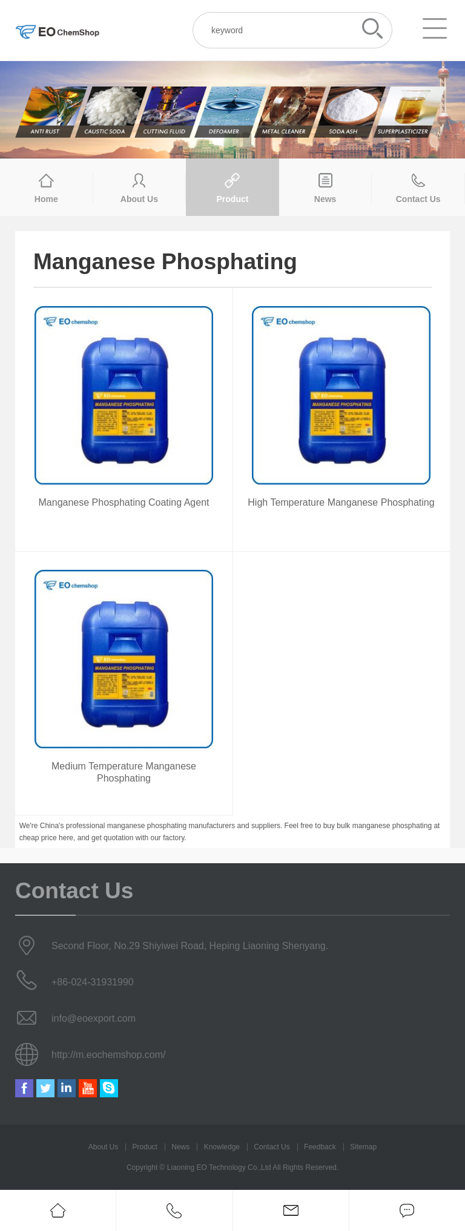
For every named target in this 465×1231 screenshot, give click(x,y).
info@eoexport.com (93, 1018)
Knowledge (222, 1147)
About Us (103, 1147)
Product (145, 1147)
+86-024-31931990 (92, 982)
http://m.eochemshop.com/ (108, 1055)
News (180, 1147)
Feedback (320, 1147)
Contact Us (271, 1147)
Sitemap (363, 1147)
